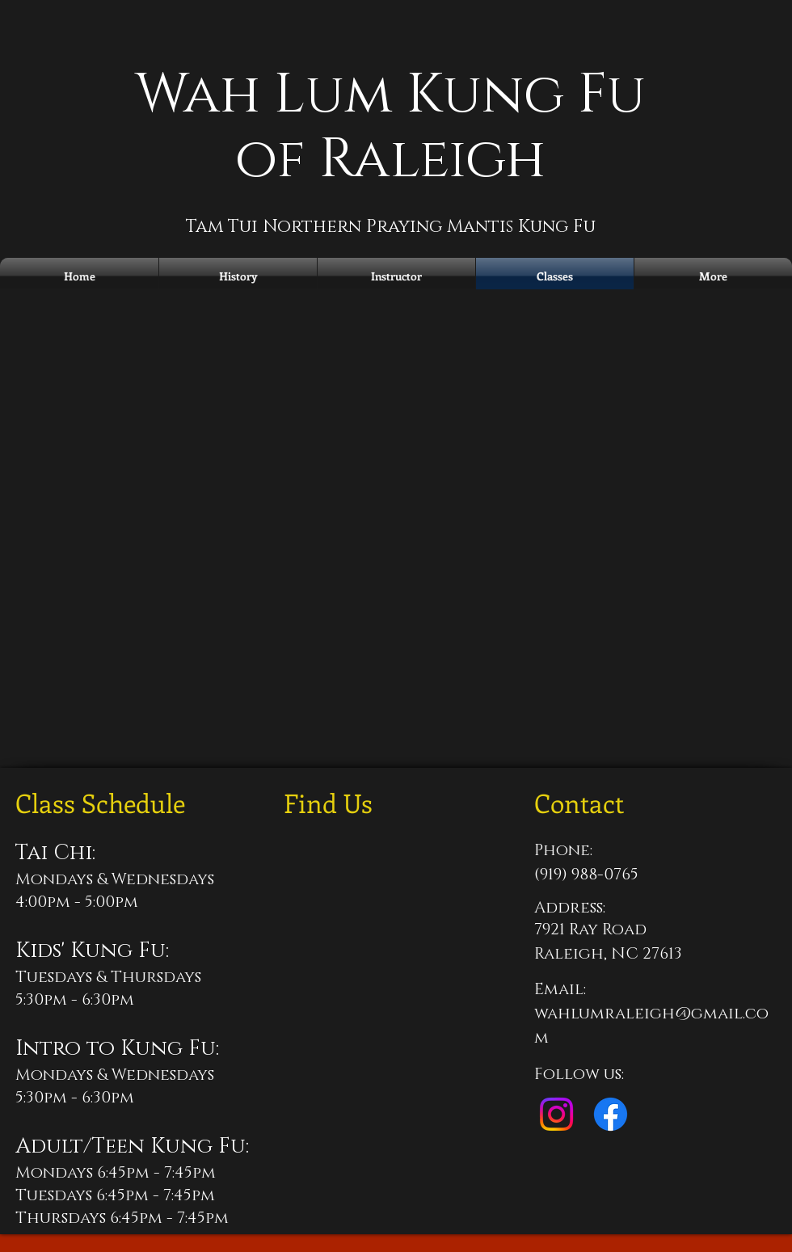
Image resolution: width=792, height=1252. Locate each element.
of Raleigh (390, 159)
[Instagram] (556, 1114)
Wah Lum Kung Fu (390, 95)
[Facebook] (610, 1114)
